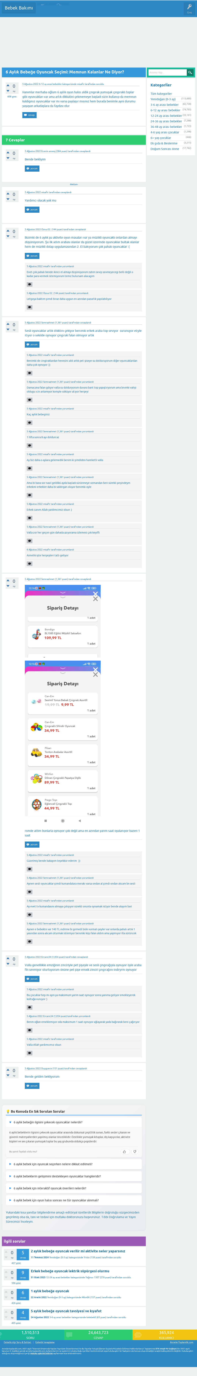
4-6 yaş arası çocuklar (165, 132)
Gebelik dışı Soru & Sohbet (17, 1342)
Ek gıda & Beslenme (164, 143)
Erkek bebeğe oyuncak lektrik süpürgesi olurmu (70, 1271)
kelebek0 (91, 1317)
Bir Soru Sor (109, 10)
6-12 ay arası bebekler (50, 84)
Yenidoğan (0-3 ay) (58, 1257)
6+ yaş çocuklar (161, 137)
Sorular (42, 10)
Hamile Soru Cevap (159, 10)
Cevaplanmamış (58, 10)
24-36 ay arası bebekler (166, 121)
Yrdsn (87, 1257)
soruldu (100, 84)
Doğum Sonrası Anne (165, 148)
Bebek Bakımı (19, 7)
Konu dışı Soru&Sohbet (132, 10)
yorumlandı (68, 266)
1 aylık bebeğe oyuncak (50, 1291)
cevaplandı (84, 151)
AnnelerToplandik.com (181, 1342)
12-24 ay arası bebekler (58, 1277)
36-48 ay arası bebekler (166, 126)
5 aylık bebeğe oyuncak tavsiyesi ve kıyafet (66, 1311)
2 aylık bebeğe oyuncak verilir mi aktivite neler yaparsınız (78, 1251)
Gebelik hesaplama (44, 1342)
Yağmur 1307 (92, 1277)
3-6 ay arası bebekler (60, 1317)
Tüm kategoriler (161, 93)
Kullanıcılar (93, 10)
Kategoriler (77, 10)
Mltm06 (86, 1297)
